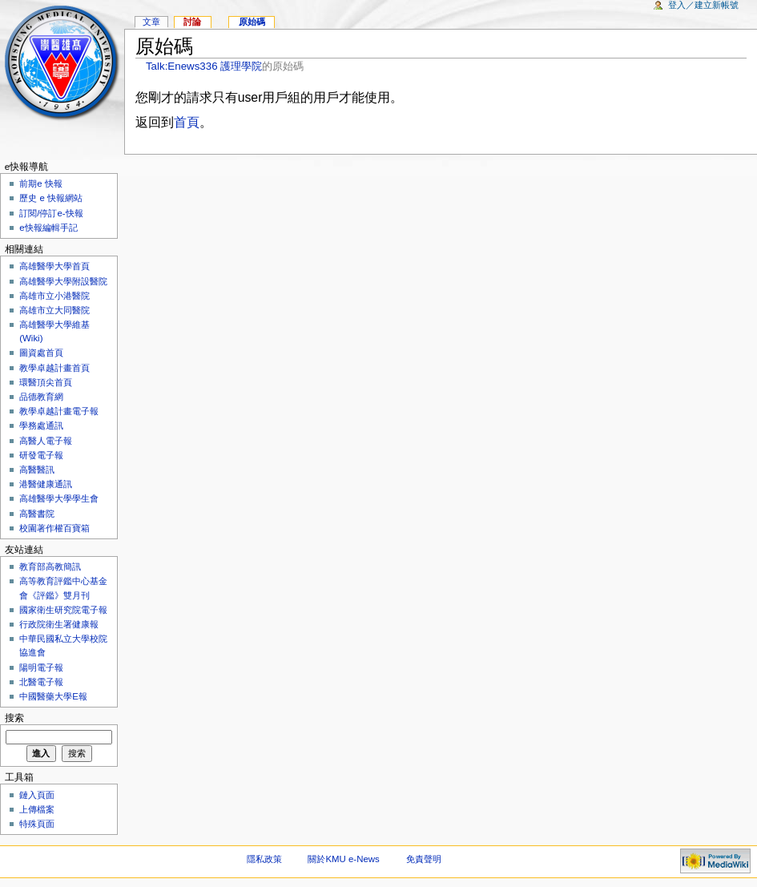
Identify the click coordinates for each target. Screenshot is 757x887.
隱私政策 (264, 859)
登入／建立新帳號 (703, 5)
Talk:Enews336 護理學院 (204, 66)
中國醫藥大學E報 (53, 696)
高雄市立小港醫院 (54, 295)
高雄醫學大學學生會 (59, 498)
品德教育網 (41, 396)
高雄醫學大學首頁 (54, 266)
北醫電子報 (41, 682)
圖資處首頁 (41, 352)
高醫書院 (36, 513)
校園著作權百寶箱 (54, 528)
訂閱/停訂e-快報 (51, 213)
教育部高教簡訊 (50, 566)
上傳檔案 (36, 809)
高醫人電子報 (45, 441)
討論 (192, 21)
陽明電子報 (41, 667)
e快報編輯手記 (48, 227)
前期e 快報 (40, 183)
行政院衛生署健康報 (59, 624)
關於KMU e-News (343, 859)
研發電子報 (41, 455)
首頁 (186, 122)
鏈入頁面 (36, 795)
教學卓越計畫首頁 (54, 368)
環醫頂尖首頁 (45, 382)
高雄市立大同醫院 (54, 310)
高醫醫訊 (36, 469)
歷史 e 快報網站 (55, 198)
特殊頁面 (36, 824)
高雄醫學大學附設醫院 (63, 281)
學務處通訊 (41, 425)
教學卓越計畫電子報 (59, 411)
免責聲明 (423, 859)
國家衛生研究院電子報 (63, 610)
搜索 (14, 718)
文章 (151, 21)
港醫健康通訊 (45, 484)
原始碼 (252, 21)
